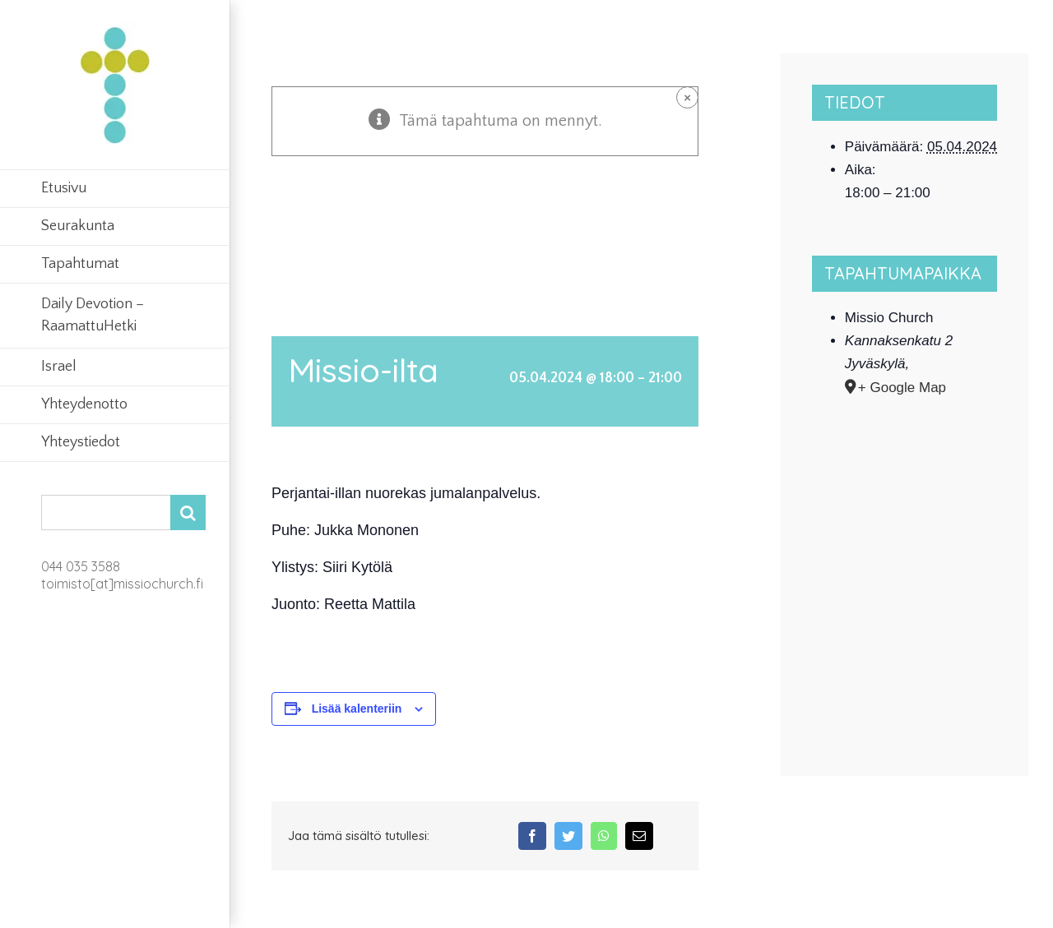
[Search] (188, 512)
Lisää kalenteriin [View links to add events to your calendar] (357, 708)
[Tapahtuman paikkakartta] (905, 557)
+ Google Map (902, 387)
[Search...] (105, 512)
